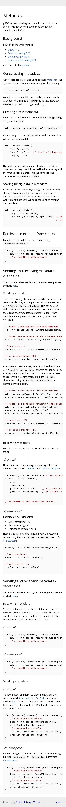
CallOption (55, 468)
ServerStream (10, 760)
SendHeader (24, 698)
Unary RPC (13, 49)
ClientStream (9, 540)
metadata (25, 65)
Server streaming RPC (19, 53)
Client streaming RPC (19, 56)
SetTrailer (41, 698)
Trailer (43, 468)
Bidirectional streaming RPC (22, 60)
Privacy (27, 802)
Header (31, 468)
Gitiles (19, 802)
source (59, 802)
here (15, 285)
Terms (36, 802)
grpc (14, 701)
